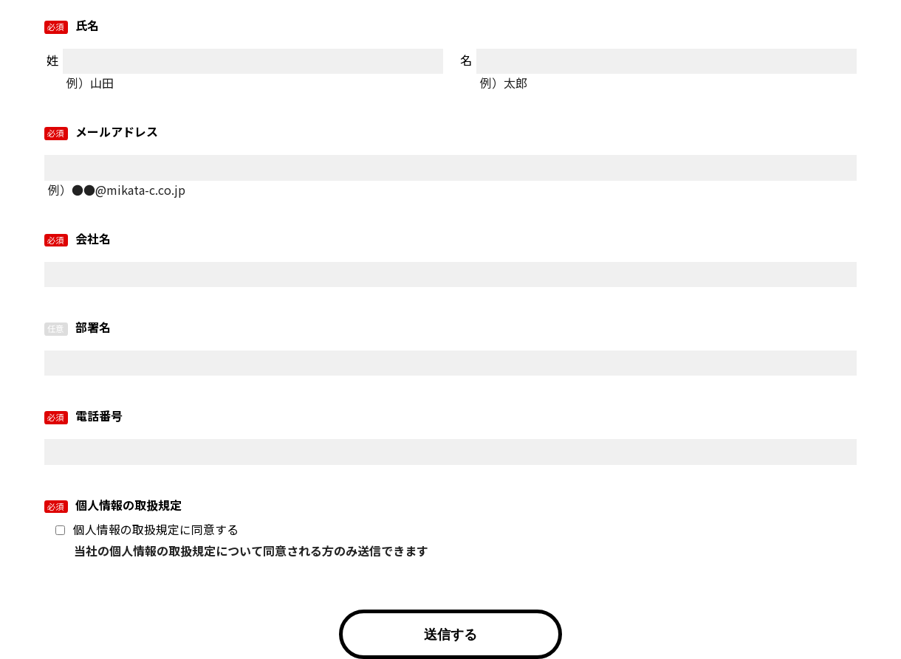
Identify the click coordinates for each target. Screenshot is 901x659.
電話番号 (97, 415)
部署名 (91, 327)
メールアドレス (115, 131)
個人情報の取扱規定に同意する (156, 529)
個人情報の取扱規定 (127, 505)
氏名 (85, 25)
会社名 (91, 238)
